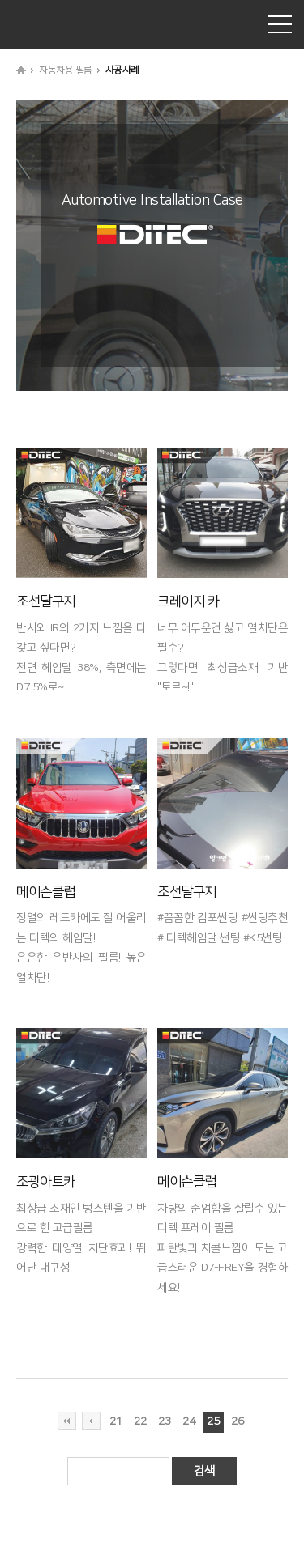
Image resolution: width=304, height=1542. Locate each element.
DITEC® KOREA (72, 25)
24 (188, 1421)
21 (115, 1421)
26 (237, 1421)
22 (140, 1421)
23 (164, 1421)
